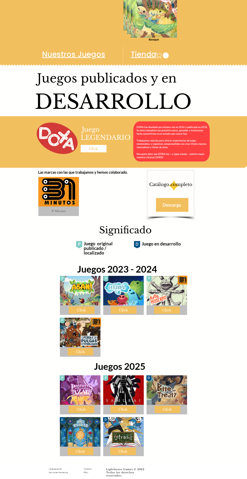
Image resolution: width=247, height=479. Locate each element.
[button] (163, 55)
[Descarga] (172, 205)
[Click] (93, 148)
